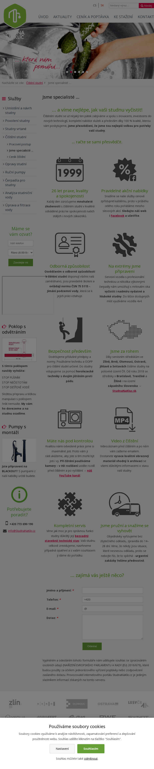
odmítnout (91, 758)
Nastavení (62, 749)
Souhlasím (90, 749)
